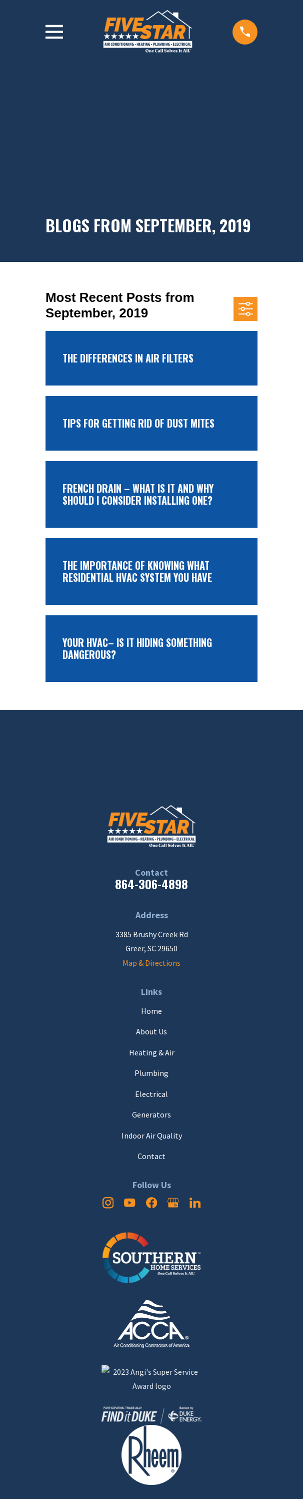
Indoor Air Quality (152, 1136)
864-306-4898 (151, 884)
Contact (152, 1156)
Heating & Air (151, 1052)
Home (151, 1011)
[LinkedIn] (195, 1202)
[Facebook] (151, 1202)
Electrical (151, 1094)
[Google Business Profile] (173, 1202)
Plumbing (151, 1073)
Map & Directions (151, 963)
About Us (151, 1031)
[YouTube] (129, 1202)
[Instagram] (108, 1202)
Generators (151, 1114)
